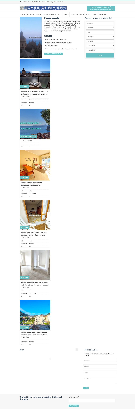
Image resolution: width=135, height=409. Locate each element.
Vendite (38, 14)
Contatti (94, 14)
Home (23, 14)
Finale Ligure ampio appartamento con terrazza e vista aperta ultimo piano (34, 334)
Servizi (66, 14)
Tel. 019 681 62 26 (27, 2)
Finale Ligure (25, 187)
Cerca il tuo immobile (53, 53)
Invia (86, 388)
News (87, 14)
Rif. (22, 100)
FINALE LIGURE (25, 96)
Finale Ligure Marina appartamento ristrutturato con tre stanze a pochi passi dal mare (34, 285)
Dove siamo (103, 14)
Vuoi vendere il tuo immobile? (101, 7)
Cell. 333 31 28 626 (40, 2)
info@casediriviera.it (56, 2)
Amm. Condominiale (77, 14)
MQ (22, 105)
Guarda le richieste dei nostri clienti (101, 10)
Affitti (59, 14)
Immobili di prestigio (49, 14)
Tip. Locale (24, 102)
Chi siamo (30, 14)
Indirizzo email (74, 397)
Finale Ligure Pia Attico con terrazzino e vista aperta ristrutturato (31, 185)
